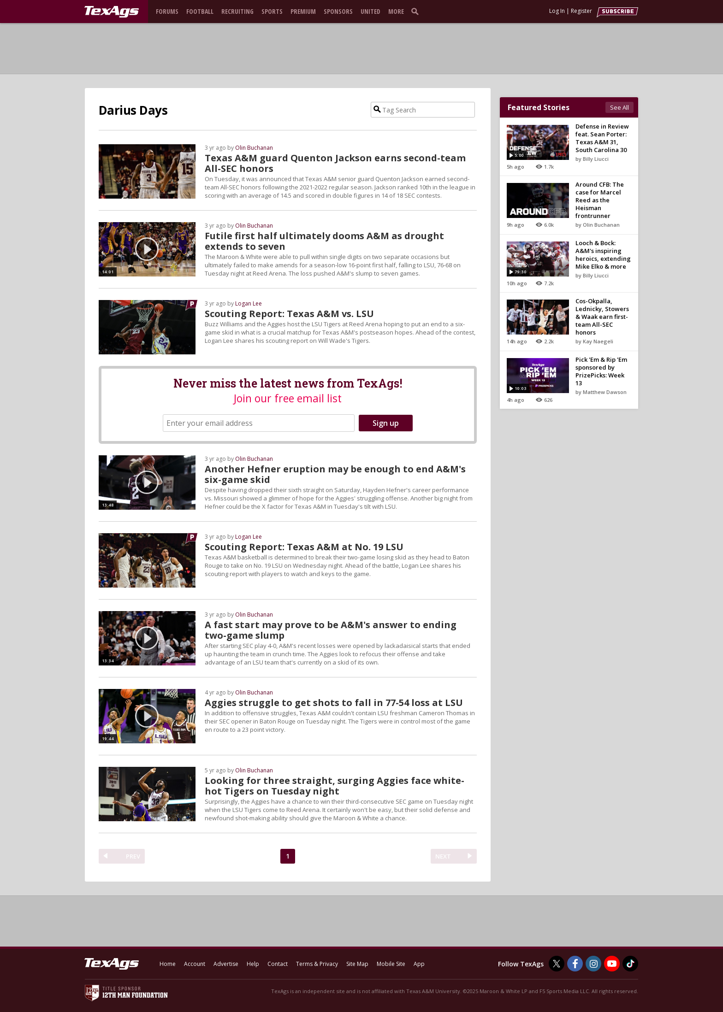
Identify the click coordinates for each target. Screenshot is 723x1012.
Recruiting (237, 11)
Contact (277, 964)
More (396, 11)
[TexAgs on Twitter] (556, 963)
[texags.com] (111, 12)
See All (619, 107)
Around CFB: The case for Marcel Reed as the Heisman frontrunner (599, 200)
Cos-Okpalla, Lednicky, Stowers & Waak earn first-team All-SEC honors (602, 316)
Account (194, 964)
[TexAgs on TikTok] (630, 963)
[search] (416, 11)
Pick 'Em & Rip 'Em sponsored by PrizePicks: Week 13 (601, 371)
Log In (557, 11)
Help (253, 964)
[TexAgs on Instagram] (593, 963)
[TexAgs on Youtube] (612, 963)
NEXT (443, 856)
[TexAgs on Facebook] (575, 963)
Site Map (357, 964)
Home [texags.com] (168, 964)
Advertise (225, 964)
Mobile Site (391, 964)
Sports (272, 11)
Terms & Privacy (317, 964)
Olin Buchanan (254, 148)
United (370, 11)
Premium (303, 11)
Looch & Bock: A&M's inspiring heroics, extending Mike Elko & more (603, 255)
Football (199, 11)
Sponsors (338, 11)
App (419, 964)
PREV (133, 856)
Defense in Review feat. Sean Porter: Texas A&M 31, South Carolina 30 (602, 138)
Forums (167, 11)
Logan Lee (248, 303)
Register (581, 11)
